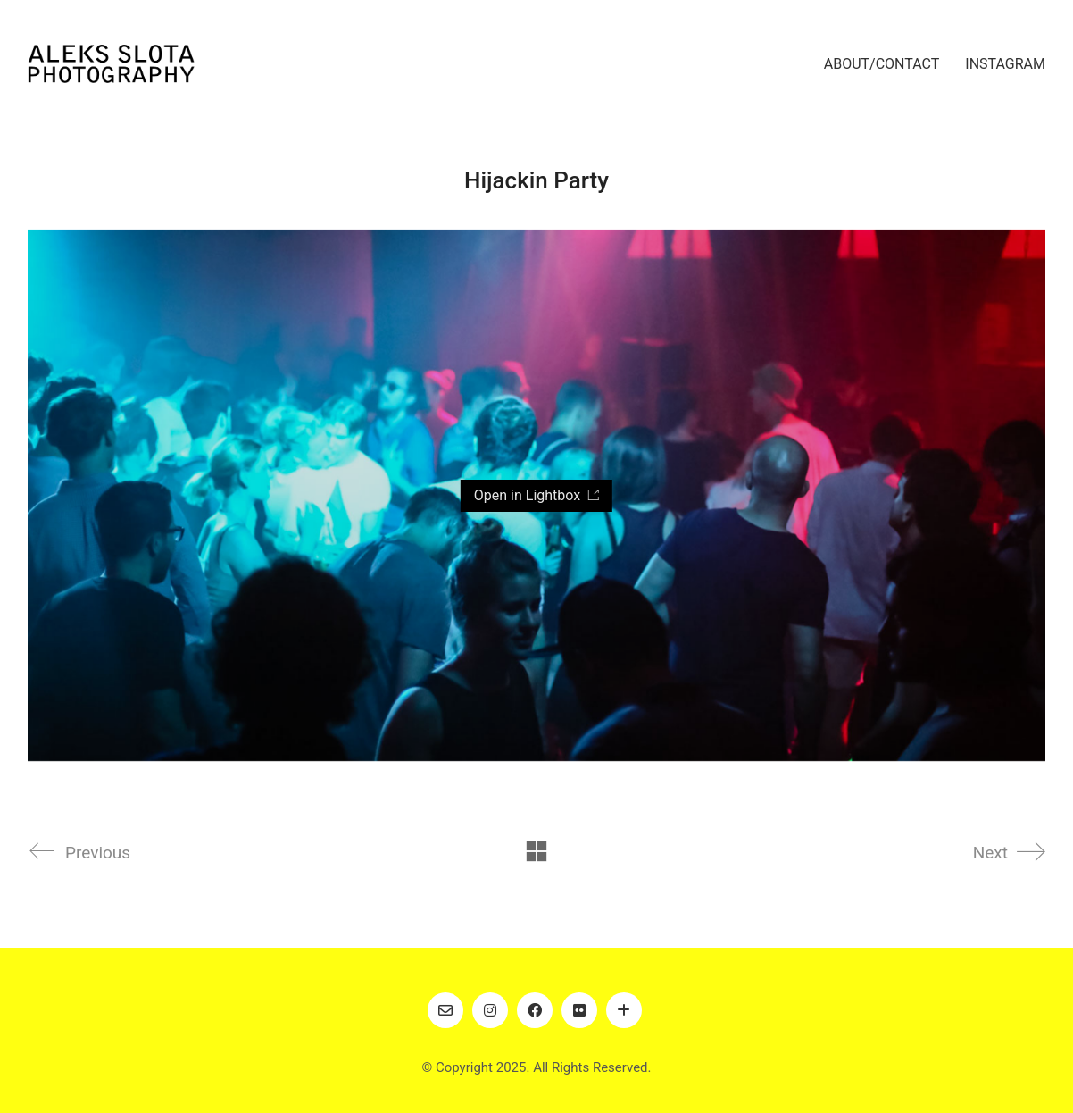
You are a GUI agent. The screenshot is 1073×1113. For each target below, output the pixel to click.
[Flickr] (579, 1010)
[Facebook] (535, 1010)
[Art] (624, 1010)
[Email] (445, 1010)
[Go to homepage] (111, 64)
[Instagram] (490, 1010)
